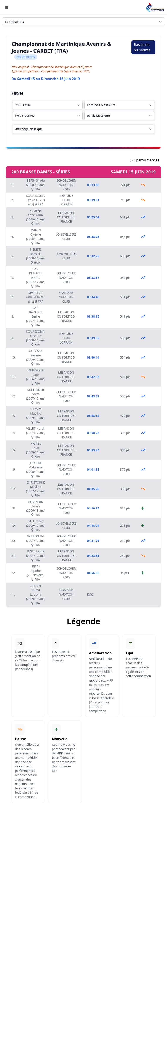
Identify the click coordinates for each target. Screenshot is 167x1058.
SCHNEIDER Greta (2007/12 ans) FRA (35, 396)
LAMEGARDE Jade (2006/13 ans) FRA (35, 376)
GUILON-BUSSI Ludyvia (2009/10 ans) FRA (35, 594)
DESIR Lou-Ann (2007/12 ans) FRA (35, 297)
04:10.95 (93, 508)
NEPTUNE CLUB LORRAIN (66, 199)
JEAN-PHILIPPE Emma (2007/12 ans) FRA (35, 277)
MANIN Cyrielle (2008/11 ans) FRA (35, 236)
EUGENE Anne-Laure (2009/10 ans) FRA (35, 217)
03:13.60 (93, 185)
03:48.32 (93, 416)
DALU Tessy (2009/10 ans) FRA (35, 525)
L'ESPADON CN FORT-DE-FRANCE (66, 217)
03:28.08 (93, 236)
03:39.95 (93, 338)
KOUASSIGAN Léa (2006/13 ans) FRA (35, 199)
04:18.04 (93, 525)
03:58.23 (93, 433)
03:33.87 (93, 277)
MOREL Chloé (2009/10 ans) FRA (35, 450)
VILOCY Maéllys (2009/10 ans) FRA (35, 415)
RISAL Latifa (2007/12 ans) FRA (35, 555)
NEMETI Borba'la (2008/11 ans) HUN (35, 256)
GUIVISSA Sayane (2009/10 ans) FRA (35, 357)
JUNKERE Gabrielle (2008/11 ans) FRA (35, 469)
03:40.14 (93, 357)
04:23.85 (93, 556)
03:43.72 (93, 396)
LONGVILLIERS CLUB (66, 236)
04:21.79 (93, 540)
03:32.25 (93, 256)
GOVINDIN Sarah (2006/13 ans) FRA (35, 508)
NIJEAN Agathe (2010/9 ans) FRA (36, 572)
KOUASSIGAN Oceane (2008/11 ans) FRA (35, 338)
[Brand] (155, 7)
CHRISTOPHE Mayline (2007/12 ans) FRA (35, 488)
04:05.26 (93, 489)
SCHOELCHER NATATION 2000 (66, 184)
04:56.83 (93, 573)
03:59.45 (93, 450)
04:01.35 (93, 469)
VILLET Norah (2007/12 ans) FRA (35, 432)
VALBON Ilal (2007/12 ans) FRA (35, 540)
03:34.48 (93, 297)
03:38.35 (93, 316)
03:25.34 (93, 217)
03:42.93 (93, 377)
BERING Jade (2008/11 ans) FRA (35, 184)
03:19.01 (93, 200)
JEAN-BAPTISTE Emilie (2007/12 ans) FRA (35, 316)
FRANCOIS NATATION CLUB (66, 297)
